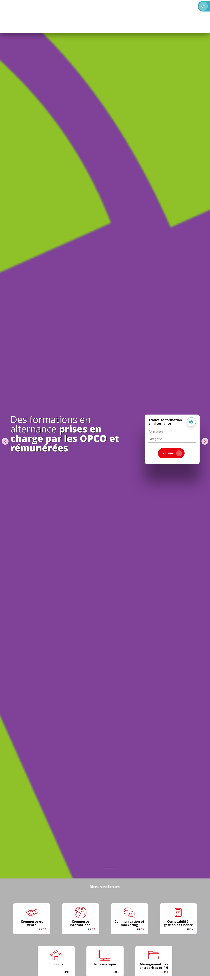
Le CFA (31, 7)
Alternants (62, 7)
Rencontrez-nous (115, 3)
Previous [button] (6, 441)
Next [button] (205, 441)
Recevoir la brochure (153, 3)
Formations (44, 7)
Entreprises (79, 7)
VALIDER (172, 453)
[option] (105, 439)
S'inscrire (113, 11)
